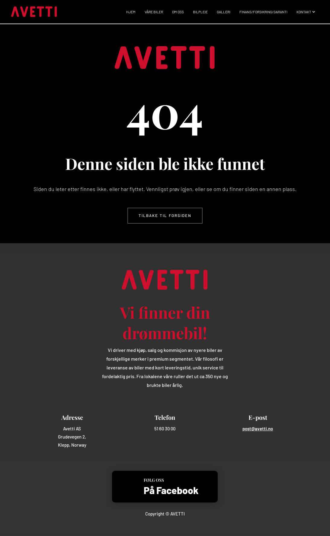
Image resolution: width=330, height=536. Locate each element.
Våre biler (154, 12)
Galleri (223, 12)
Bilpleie (200, 12)
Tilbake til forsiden (165, 215)
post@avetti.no (257, 428)
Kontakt (303, 12)
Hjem (131, 12)
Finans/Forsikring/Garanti (263, 12)
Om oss (178, 12)
